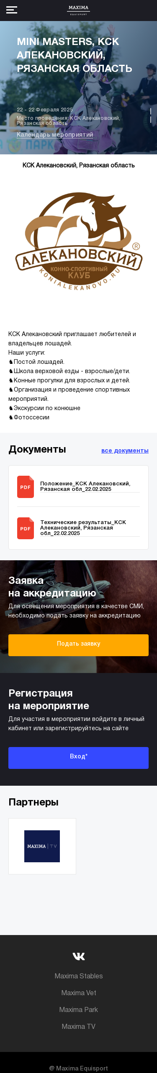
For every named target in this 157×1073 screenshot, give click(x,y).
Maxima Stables (78, 977)
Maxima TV (78, 1027)
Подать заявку (78, 644)
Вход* (79, 757)
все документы (125, 451)
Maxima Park (78, 1010)
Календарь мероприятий (55, 135)
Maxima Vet (78, 993)
